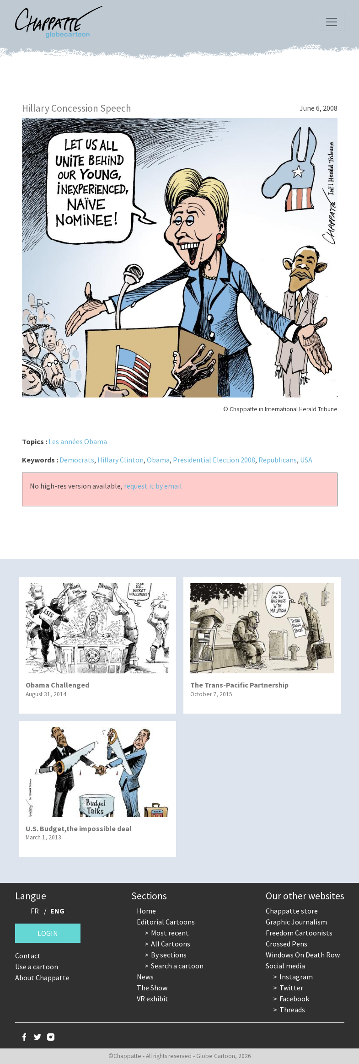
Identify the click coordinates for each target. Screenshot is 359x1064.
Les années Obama (77, 441)
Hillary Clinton (120, 459)
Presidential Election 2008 (214, 459)
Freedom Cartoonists (299, 932)
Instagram (296, 976)
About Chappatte (42, 977)
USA (306, 459)
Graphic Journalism (296, 921)
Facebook (294, 998)
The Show (152, 987)
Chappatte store (292, 910)
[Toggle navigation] (331, 22)
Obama (158, 459)
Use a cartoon (36, 966)
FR (35, 910)
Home (146, 910)
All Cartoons (170, 943)
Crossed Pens (286, 943)
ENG (57, 910)
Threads (292, 1009)
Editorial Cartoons (166, 921)
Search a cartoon (177, 965)
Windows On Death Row (303, 954)
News (145, 976)
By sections (169, 954)
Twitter (291, 987)
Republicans (277, 459)
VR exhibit (152, 998)
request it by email (153, 485)
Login (48, 933)
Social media (285, 965)
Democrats (76, 459)
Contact (28, 955)
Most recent (170, 932)
